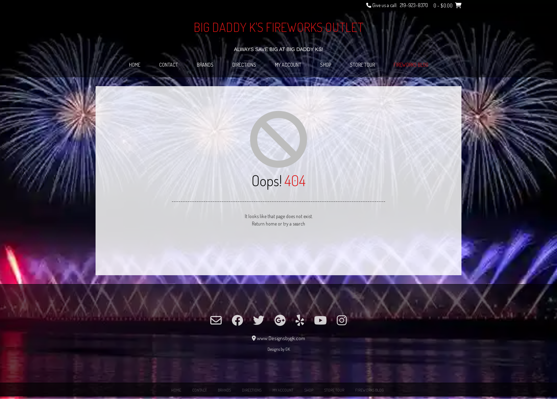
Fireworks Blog (411, 65)
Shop (325, 65)
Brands (205, 65)
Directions (244, 65)
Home (134, 65)
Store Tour (362, 65)
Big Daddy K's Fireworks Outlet (278, 27)
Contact (168, 65)
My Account (288, 65)
